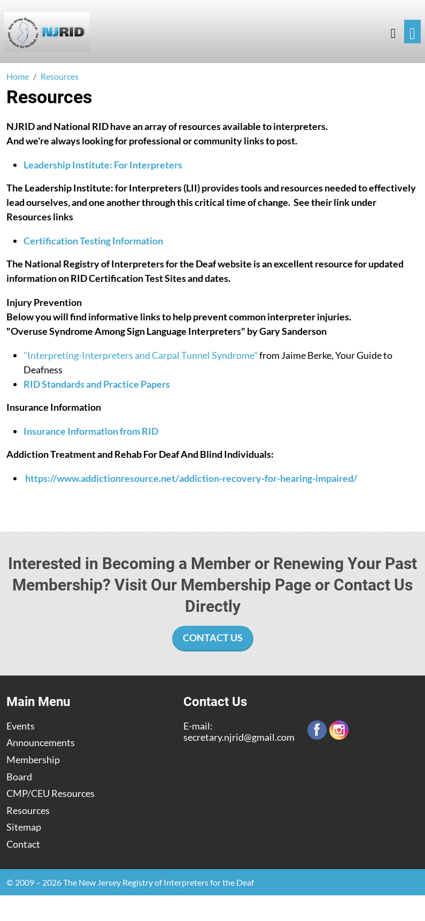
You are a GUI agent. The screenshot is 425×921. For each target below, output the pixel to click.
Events (20, 726)
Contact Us (213, 637)
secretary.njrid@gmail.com (239, 737)
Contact (23, 844)
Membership (33, 759)
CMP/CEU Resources (50, 793)
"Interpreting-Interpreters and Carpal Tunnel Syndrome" (141, 355)
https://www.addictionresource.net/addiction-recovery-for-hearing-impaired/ (191, 478)
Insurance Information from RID (91, 431)
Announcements (40, 742)
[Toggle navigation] (412, 32)
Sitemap (23, 827)
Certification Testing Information (93, 241)
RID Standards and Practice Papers (97, 384)
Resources (28, 810)
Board (19, 776)
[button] (393, 32)
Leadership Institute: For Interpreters (103, 165)
